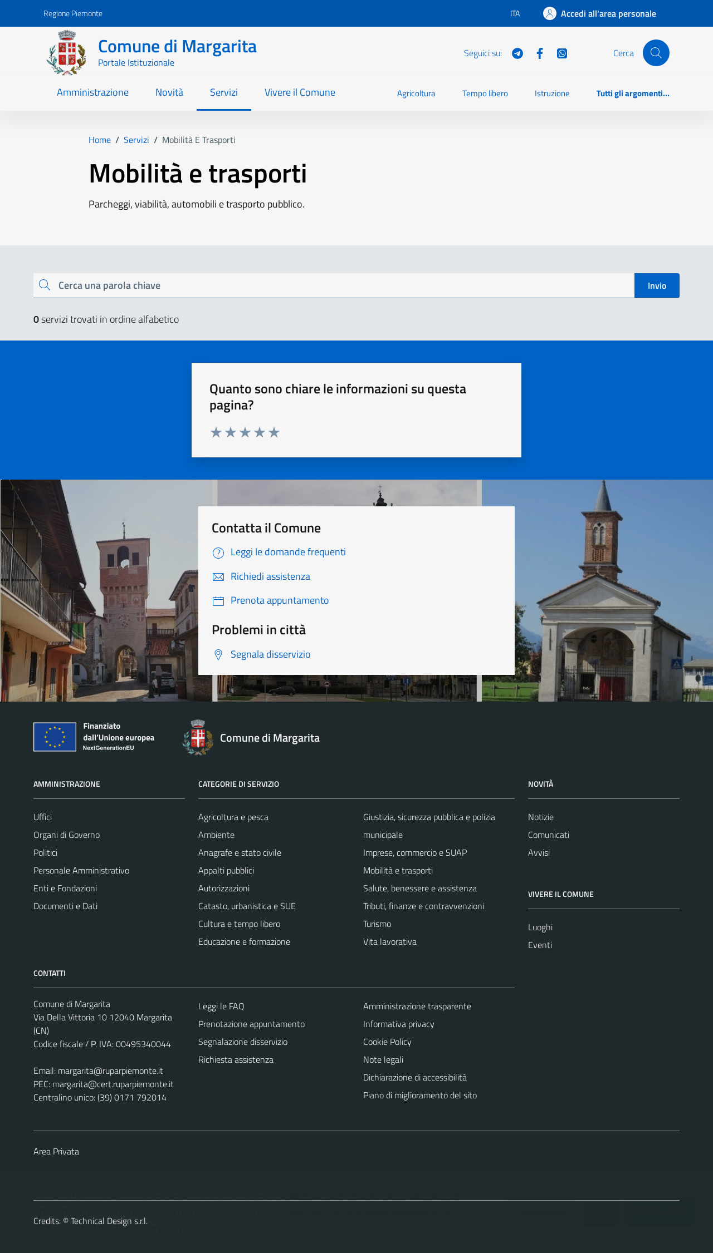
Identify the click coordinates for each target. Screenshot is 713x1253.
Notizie (541, 816)
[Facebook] (535, 52)
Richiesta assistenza (236, 1059)
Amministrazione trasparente (417, 1006)
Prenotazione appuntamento (251, 1023)
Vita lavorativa (390, 941)
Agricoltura (416, 93)
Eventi (540, 944)
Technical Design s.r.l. (109, 1220)
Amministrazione (93, 92)
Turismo (377, 923)
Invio (657, 285)
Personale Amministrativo (81, 870)
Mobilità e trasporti (398, 870)
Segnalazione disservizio (242, 1041)
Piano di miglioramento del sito (420, 1095)
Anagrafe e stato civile (239, 852)
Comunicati (548, 834)
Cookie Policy (387, 1041)
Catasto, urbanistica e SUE (247, 905)
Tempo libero (485, 93)
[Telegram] (513, 52)
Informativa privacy (398, 1023)
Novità (169, 92)
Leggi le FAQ (221, 1006)
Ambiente (216, 834)
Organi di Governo (66, 834)
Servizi (224, 92)
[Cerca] (656, 53)
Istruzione (552, 93)
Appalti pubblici (226, 870)
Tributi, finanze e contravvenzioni (423, 905)
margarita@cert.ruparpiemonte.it (113, 1084)
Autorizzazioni (224, 888)
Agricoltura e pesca (233, 816)
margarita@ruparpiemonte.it (110, 1070)
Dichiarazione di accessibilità (415, 1077)
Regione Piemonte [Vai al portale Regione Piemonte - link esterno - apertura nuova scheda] (72, 13)
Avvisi (539, 852)
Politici (45, 852)
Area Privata (56, 1151)
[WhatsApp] (557, 52)
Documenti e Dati (65, 905)
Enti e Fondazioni (65, 888)
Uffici (42, 816)
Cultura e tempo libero (239, 923)
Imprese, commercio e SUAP (415, 852)
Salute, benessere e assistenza (420, 888)
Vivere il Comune (300, 92)
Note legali (383, 1059)
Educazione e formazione (244, 941)
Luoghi (540, 927)
